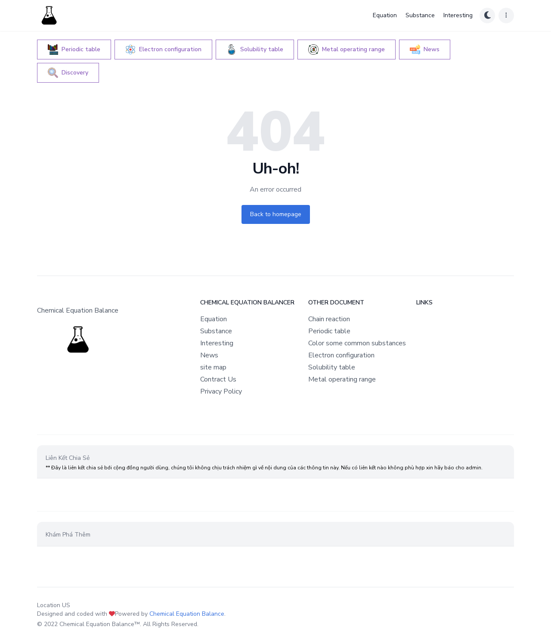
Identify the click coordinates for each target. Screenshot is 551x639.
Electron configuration (341, 355)
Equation (385, 15)
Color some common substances (357, 343)
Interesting (458, 15)
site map (213, 367)
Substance (420, 15)
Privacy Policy (221, 391)
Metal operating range (342, 379)
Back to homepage (275, 214)
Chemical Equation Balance (186, 614)
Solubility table (331, 367)
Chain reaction (329, 319)
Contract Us (218, 379)
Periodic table (329, 331)
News (209, 355)
